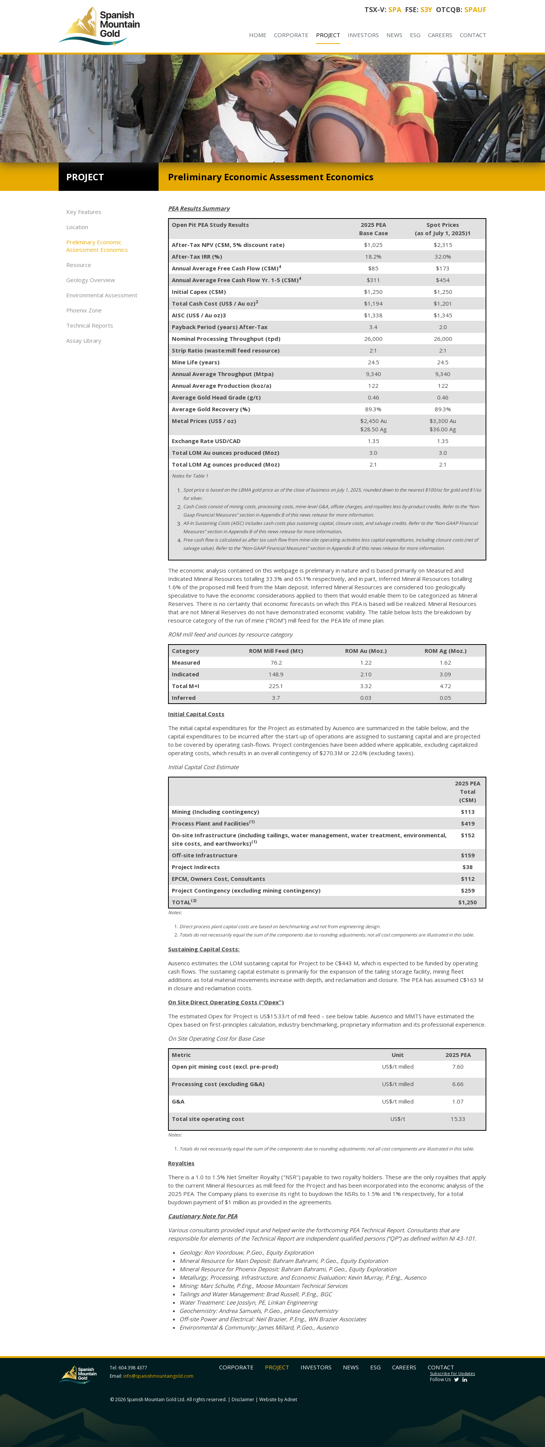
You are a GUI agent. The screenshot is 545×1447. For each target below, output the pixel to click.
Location (77, 227)
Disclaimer (243, 1399)
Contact (473, 35)
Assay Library (83, 340)
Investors (363, 35)
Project (328, 35)
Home (257, 35)
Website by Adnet (278, 1399)
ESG (415, 35)
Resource (78, 264)
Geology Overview (90, 280)
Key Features (83, 211)
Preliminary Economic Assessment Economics (97, 245)
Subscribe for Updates (452, 1373)
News (394, 35)
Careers (440, 35)
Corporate (291, 35)
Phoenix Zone (84, 310)
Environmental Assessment (101, 295)
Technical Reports (89, 325)
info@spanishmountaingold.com (158, 1376)
